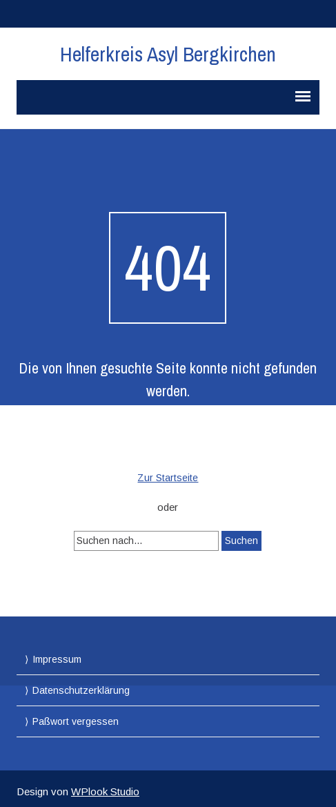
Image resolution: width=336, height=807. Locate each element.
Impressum (56, 659)
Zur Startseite (167, 477)
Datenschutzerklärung (81, 690)
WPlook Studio (105, 791)
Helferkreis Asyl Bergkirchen (168, 54)
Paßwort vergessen (75, 721)
